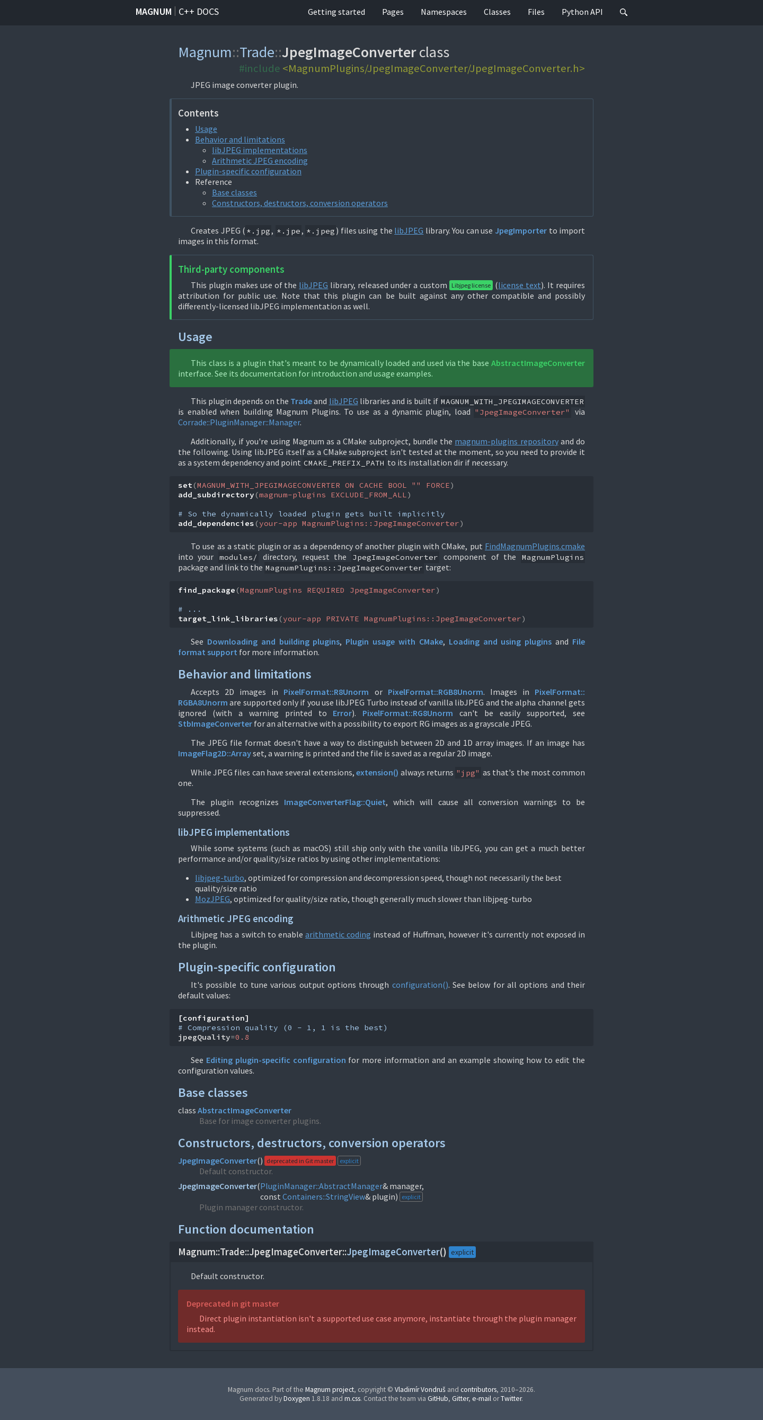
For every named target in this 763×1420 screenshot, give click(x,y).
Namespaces (444, 11)
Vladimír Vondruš (420, 1389)
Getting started (336, 11)
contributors (478, 1389)
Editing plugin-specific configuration (276, 1060)
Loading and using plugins (500, 641)
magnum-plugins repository (506, 441)
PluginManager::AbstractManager (321, 1186)
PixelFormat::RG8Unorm (407, 713)
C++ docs (199, 11)
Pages (393, 11)
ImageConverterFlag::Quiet (335, 802)
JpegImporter (521, 230)
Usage (206, 128)
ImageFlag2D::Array (214, 753)
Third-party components (231, 269)
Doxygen (296, 1398)
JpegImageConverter (217, 1160)
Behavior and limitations (240, 139)
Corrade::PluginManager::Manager (239, 422)
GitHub (438, 1398)
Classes (497, 11)
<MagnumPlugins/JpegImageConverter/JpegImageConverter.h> (433, 68)
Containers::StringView (323, 1196)
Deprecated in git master (233, 1303)
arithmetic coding (338, 934)
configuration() (420, 984)
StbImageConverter (215, 723)
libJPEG (408, 230)
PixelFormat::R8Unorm (326, 691)
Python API (582, 11)
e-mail (481, 1398)
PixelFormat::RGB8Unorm (435, 691)
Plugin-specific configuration (248, 171)
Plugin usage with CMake (394, 641)
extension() (377, 772)
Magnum (154, 11)
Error (342, 713)
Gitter (460, 1398)
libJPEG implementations (259, 150)
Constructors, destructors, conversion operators (300, 203)
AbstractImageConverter (538, 363)
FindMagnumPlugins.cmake (535, 546)
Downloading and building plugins (273, 641)
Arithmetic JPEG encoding (260, 160)
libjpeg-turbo (219, 877)
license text (519, 285)
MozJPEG (212, 899)
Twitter (511, 1398)
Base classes (234, 192)
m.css (352, 1398)
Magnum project (329, 1389)
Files (536, 11)
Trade (256, 51)
